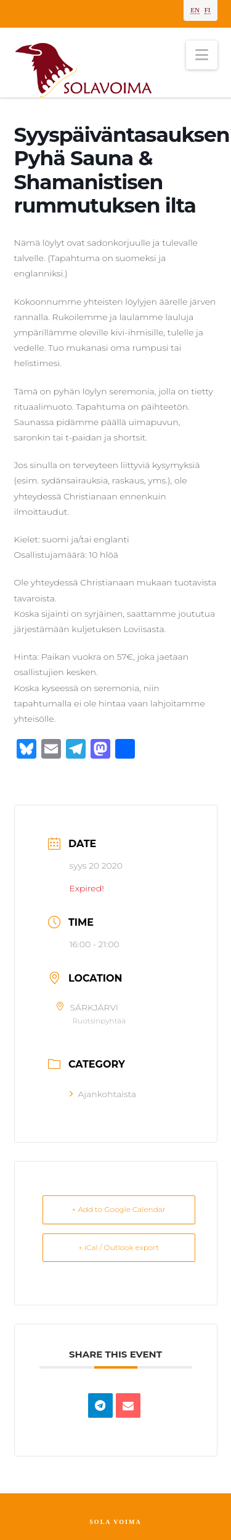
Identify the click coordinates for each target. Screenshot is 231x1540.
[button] (201, 55)
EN (195, 10)
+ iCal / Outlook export (118, 1247)
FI (208, 10)
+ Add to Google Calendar (119, 1209)
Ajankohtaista (103, 1094)
